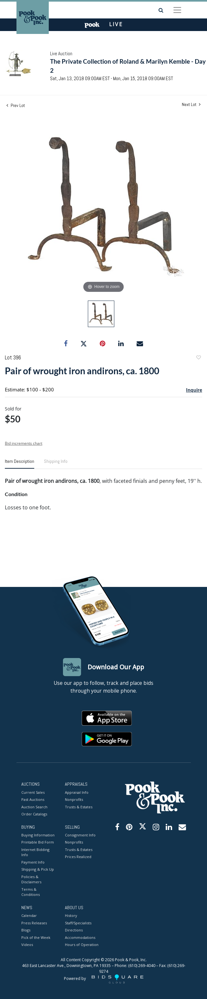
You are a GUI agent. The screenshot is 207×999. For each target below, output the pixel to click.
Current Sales (33, 792)
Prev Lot (15, 105)
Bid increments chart (23, 443)
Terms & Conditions (30, 892)
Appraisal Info (76, 792)
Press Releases (34, 922)
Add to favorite (198, 358)
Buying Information (38, 835)
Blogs (25, 930)
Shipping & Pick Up (37, 869)
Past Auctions (32, 799)
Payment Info (33, 862)
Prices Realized (78, 856)
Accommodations (80, 937)
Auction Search (34, 806)
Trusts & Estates (78, 806)
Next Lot (191, 104)
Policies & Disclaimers (31, 879)
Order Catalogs (34, 814)
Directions (74, 930)
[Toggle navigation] (177, 10)
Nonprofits (74, 799)
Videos (27, 944)
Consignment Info (80, 835)
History (71, 915)
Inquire (194, 390)
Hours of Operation (81, 944)
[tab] (19, 464)
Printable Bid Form (37, 842)
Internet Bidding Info (35, 852)
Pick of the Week (35, 937)
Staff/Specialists (78, 922)
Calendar (29, 915)
